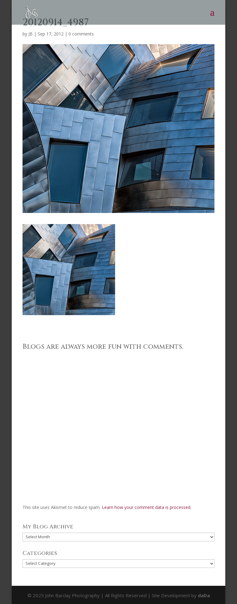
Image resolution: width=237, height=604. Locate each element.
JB (30, 34)
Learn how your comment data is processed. (146, 507)
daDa (204, 595)
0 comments (81, 34)
